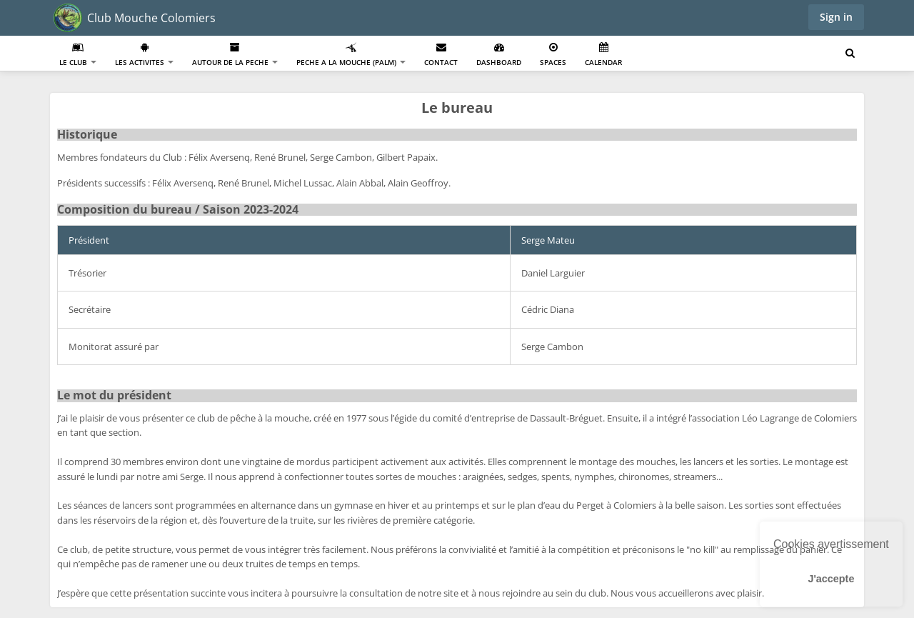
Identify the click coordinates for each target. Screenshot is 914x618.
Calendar (603, 54)
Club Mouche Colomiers (151, 18)
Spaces (553, 54)
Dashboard (498, 54)
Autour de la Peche (235, 54)
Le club (77, 54)
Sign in (836, 17)
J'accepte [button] (831, 578)
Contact (441, 54)
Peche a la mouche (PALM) (351, 54)
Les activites (144, 54)
